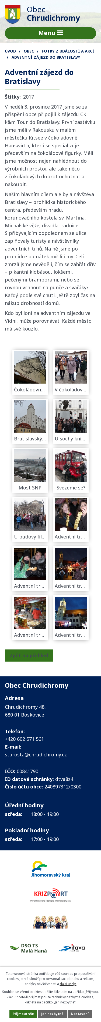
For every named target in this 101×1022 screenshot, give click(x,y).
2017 (28, 96)
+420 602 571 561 (24, 739)
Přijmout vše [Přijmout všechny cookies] (23, 1013)
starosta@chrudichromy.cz (36, 754)
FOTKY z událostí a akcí (68, 51)
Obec (29, 51)
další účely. (68, 984)
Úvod (10, 51)
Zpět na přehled (29, 655)
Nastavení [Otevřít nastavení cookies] (80, 1013)
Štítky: (13, 96)
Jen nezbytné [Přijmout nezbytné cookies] (52, 1013)
